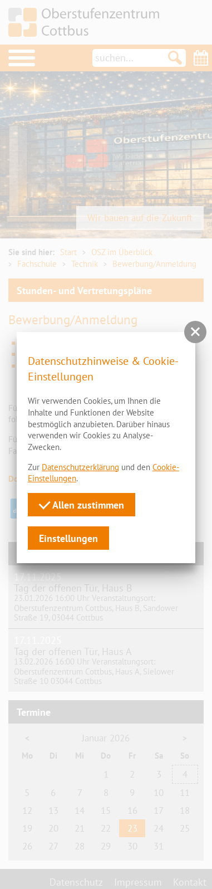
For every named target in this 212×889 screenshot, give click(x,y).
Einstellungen (68, 538)
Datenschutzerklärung (80, 467)
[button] (195, 332)
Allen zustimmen (81, 504)
